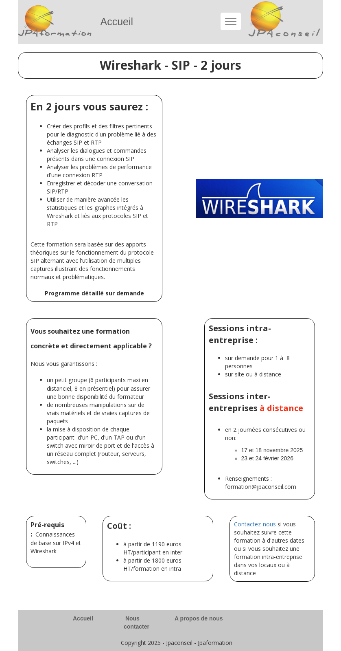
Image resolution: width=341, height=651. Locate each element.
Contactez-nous (255, 524)
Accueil (83, 618)
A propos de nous (199, 618)
